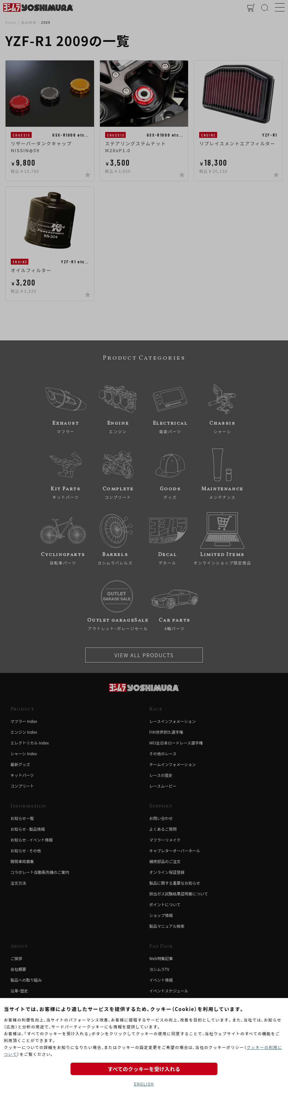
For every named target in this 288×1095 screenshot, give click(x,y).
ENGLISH (144, 1084)
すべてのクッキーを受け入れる (144, 1069)
